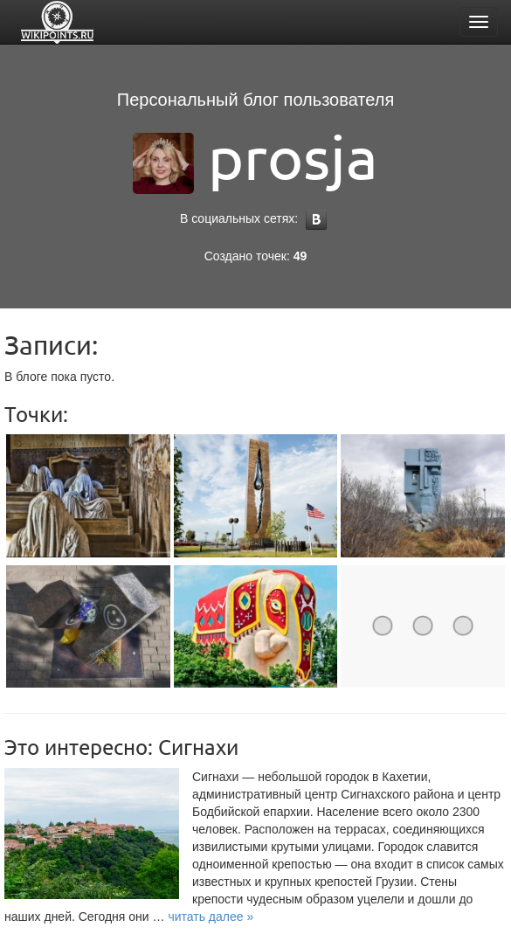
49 (300, 256)
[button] (210, 917)
